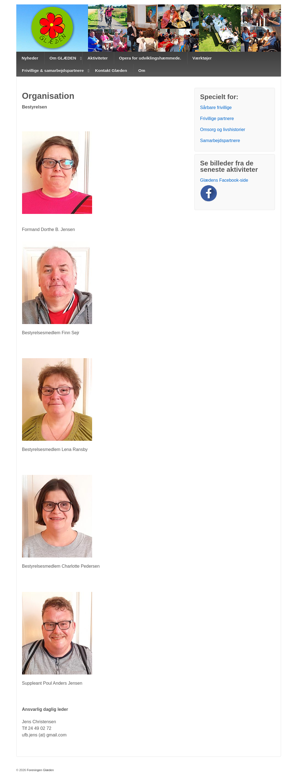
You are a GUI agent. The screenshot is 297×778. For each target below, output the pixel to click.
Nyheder (30, 58)
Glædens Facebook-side (224, 180)
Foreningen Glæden (40, 770)
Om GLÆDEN (63, 58)
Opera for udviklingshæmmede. (150, 58)
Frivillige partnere (217, 118)
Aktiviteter (97, 58)
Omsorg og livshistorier (222, 129)
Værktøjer (202, 58)
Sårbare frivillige (216, 107)
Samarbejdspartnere (220, 140)
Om (141, 70)
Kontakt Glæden (111, 70)
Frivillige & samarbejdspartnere (53, 70)
